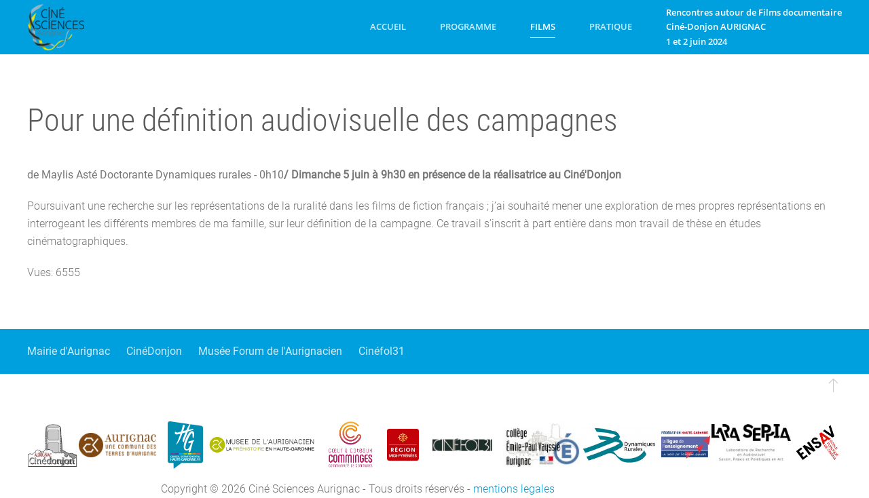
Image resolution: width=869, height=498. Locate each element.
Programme (468, 26)
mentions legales (514, 488)
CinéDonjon (154, 351)
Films (542, 26)
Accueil (388, 26)
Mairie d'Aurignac (68, 351)
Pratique (610, 26)
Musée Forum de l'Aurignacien (270, 351)
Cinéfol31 (381, 351)
